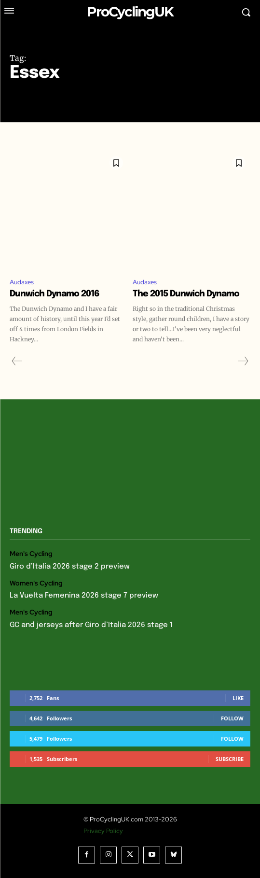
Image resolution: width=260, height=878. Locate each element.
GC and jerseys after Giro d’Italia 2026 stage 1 (91, 625)
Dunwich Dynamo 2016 (54, 294)
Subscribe (230, 758)
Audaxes (22, 282)
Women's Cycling (36, 583)
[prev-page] (17, 361)
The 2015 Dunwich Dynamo (186, 294)
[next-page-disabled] (242, 361)
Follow (232, 718)
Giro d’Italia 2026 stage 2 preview (70, 567)
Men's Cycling (31, 554)
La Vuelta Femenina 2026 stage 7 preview (84, 596)
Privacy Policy (103, 831)
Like (238, 698)
